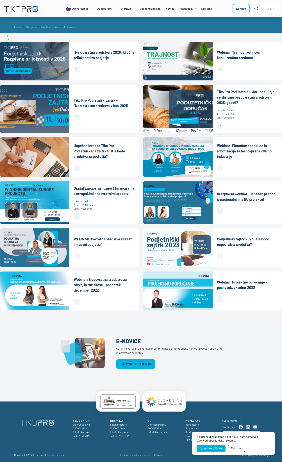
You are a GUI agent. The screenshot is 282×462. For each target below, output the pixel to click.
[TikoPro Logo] (29, 8)
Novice (189, 440)
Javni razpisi (192, 424)
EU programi (192, 428)
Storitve (189, 432)
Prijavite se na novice (136, 364)
